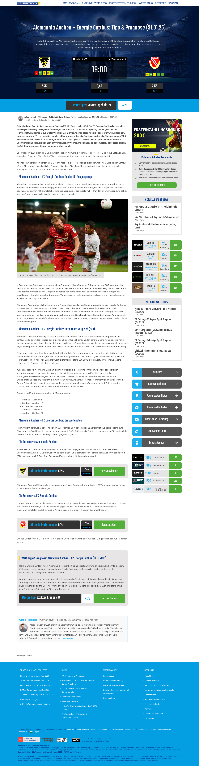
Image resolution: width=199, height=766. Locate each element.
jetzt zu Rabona (157, 185)
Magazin (173, 3)
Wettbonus (146, 3)
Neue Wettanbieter (70, 702)
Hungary (34, 732)
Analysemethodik (116, 729)
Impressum (149, 718)
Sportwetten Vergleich (122, 3)
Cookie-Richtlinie (152, 681)
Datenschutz (150, 695)
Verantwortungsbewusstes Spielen (160, 690)
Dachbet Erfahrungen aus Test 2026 (36, 686)
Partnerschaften (164, 729)
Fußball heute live (81, 3)
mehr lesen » (67, 638)
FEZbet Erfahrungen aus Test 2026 (35, 690)
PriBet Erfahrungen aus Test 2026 (35, 704)
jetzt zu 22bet (109, 525)
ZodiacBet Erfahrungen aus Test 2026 (36, 695)
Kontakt (148, 709)
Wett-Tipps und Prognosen (73, 676)
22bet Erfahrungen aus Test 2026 (34, 676)
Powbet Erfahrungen (29, 700)
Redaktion (149, 676)
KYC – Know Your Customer (157, 686)
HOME (64, 3)
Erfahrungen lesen (151, 247)
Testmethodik (102, 729)
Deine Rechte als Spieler (114, 686)
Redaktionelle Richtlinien (155, 700)
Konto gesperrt (109, 676)
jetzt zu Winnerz (109, 471)
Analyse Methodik (152, 704)
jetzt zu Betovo (109, 598)
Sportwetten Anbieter (71, 697)
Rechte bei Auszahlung (113, 681)
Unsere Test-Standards (155, 714)
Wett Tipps (100, 3)
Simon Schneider (41, 120)
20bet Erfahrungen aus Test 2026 (34, 681)
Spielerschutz (109, 698)
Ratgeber (160, 3)
